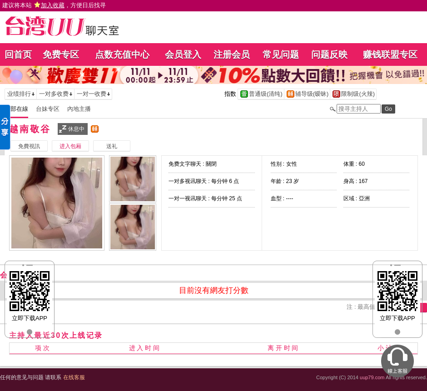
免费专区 (61, 54)
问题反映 (329, 54)
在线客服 (74, 377)
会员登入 (183, 54)
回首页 (18, 54)
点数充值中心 (122, 54)
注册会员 (232, 54)
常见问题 (281, 54)
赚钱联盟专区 (390, 54)
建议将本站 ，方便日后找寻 (54, 5)
